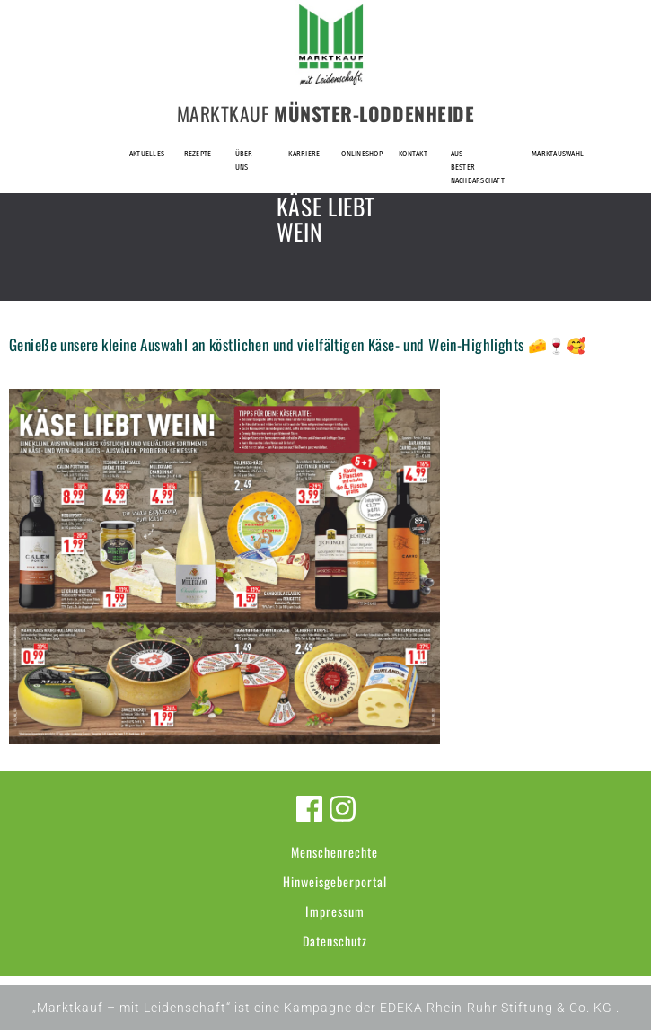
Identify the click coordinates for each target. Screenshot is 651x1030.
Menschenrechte (334, 851)
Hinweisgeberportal (335, 881)
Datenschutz (335, 940)
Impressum (335, 911)
